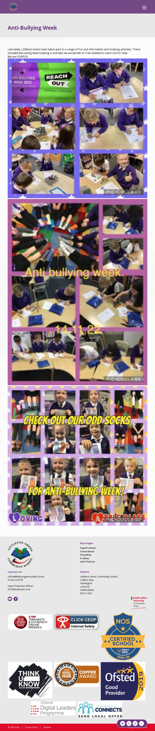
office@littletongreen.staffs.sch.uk (26, 576)
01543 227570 (15, 579)
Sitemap (47, 727)
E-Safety (84, 558)
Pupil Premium (88, 547)
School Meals (87, 551)
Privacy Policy (31, 727)
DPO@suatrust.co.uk (19, 589)
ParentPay (85, 554)
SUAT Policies (87, 561)
